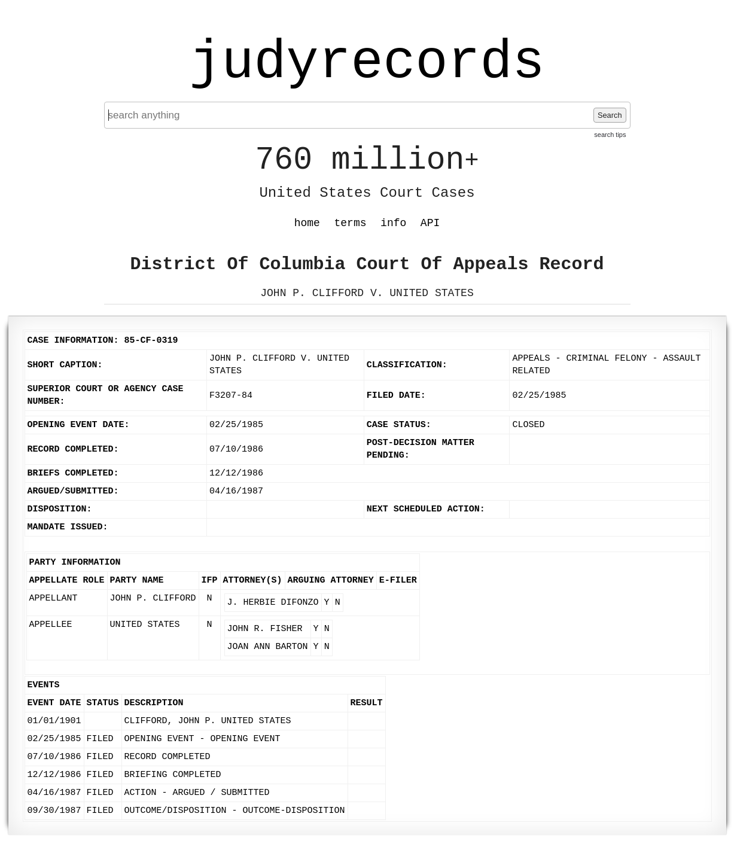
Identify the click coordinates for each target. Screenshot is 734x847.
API (430, 223)
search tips (610, 134)
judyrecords (366, 63)
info (393, 223)
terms (350, 223)
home (307, 223)
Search (610, 115)
